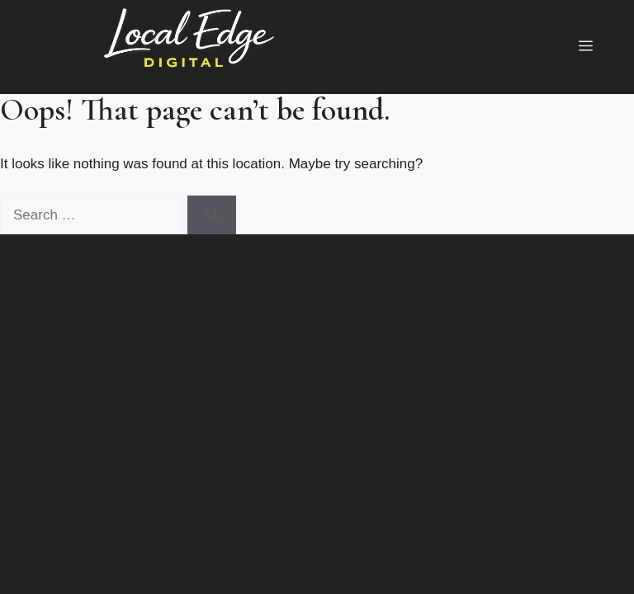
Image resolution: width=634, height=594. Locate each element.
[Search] (211, 215)
